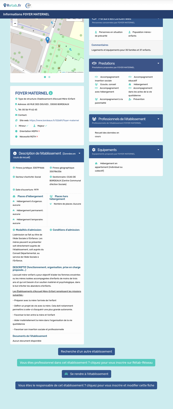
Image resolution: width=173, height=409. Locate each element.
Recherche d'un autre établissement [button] (86, 351)
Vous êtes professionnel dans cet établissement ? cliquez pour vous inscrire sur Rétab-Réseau (86, 363)
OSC (79, 18)
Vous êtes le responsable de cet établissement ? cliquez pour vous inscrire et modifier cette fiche (86, 385)
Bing (74, 18)
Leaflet (62, 72)
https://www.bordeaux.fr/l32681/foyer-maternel (54, 120)
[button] (47, 40)
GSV (69, 18)
